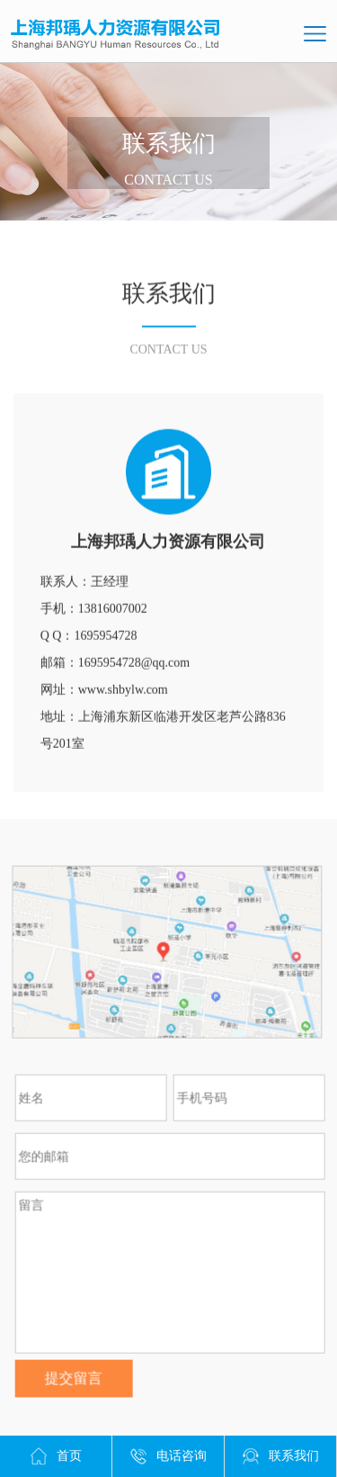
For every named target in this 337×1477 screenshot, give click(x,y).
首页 (56, 1456)
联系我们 (280, 1456)
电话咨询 (168, 1456)
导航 (314, 33)
